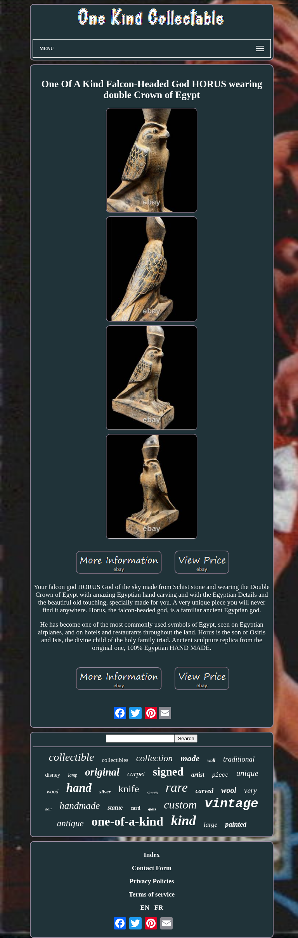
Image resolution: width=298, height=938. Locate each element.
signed (168, 771)
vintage (231, 804)
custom (180, 804)
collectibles (115, 760)
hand (79, 788)
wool (228, 790)
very (250, 790)
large (210, 824)
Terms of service (152, 894)
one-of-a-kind (127, 821)
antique (70, 823)
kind (183, 820)
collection (154, 758)
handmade (79, 805)
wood (52, 792)
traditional (239, 759)
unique (247, 773)
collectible (71, 757)
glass (152, 809)
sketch (152, 792)
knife (128, 789)
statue (115, 807)
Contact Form (152, 868)
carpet (136, 774)
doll (48, 809)
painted (235, 824)
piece (220, 775)
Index (152, 855)
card (135, 808)
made (189, 758)
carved (204, 791)
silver (105, 792)
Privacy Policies (152, 881)
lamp (72, 775)
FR (158, 907)
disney (52, 775)
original (102, 772)
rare (177, 787)
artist (197, 774)
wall (211, 760)
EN (144, 907)
